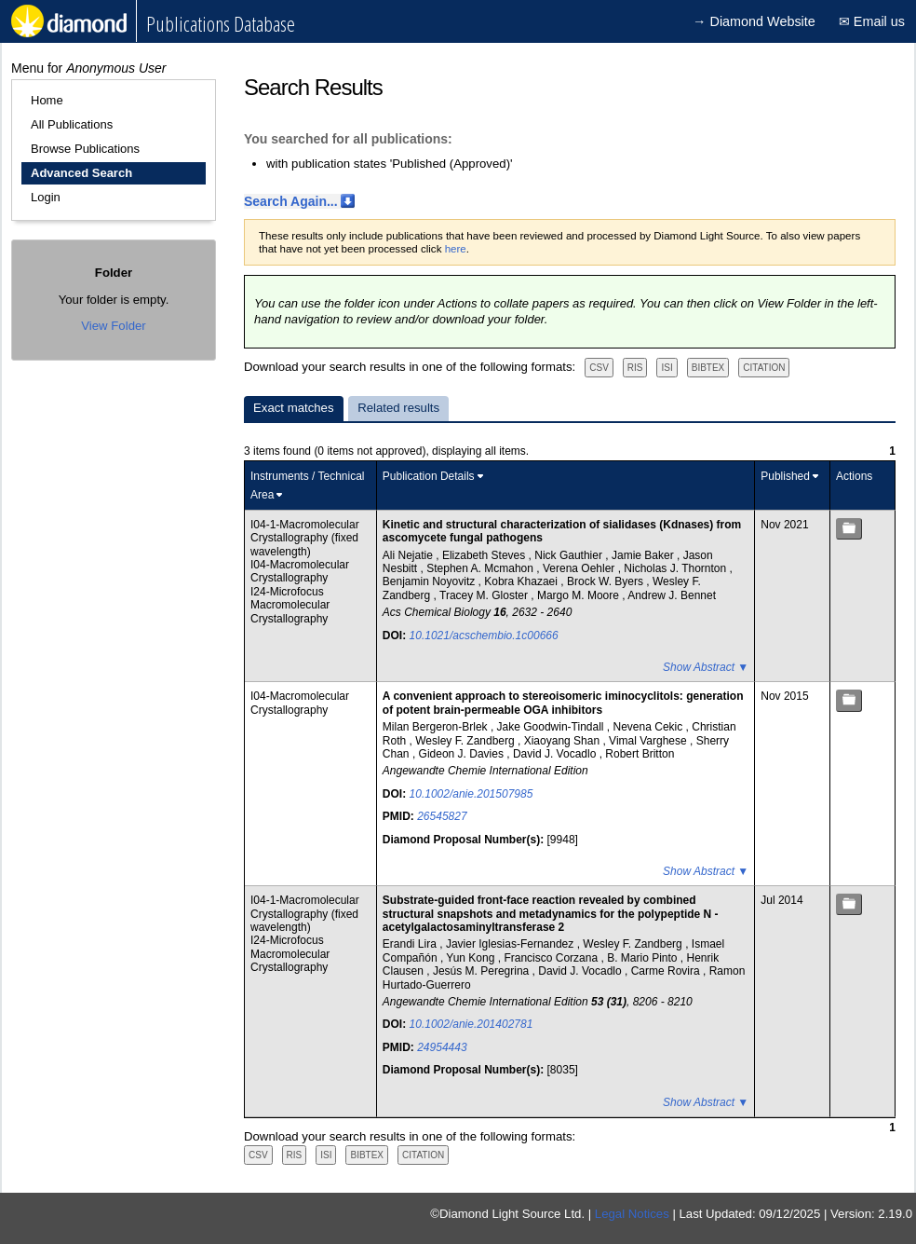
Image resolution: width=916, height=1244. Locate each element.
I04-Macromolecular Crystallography (299, 571)
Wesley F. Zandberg (466, 740)
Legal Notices (632, 1214)
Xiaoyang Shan (563, 740)
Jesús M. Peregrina (482, 970)
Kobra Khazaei (522, 581)
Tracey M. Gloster (485, 595)
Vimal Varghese (649, 740)
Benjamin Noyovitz (430, 581)
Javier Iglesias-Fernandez (511, 943)
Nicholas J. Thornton (676, 568)
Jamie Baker (644, 555)
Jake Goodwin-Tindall (552, 726)
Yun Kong (471, 957)
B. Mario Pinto (643, 957)
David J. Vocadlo (556, 753)
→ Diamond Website (754, 21)
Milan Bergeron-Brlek (437, 726)
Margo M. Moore (579, 595)
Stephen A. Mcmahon (481, 568)
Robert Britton (639, 753)
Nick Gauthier (569, 555)
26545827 (441, 816)
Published (785, 476)
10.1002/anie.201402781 (471, 1024)
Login (46, 197)
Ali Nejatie (409, 555)
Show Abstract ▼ (705, 667)
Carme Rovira (667, 970)
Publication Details (429, 476)
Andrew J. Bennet (671, 595)
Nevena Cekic (649, 726)
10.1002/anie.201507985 (471, 793)
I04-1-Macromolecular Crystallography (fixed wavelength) (304, 538)
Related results (398, 408)
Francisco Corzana (552, 957)
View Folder (113, 326)
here (455, 248)
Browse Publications (85, 149)
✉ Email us (872, 21)
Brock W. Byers (606, 581)
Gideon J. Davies (463, 753)
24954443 (441, 1047)
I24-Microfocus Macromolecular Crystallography (290, 605)
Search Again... (291, 201)
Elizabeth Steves (485, 555)
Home (47, 100)
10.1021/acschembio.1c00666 (484, 635)
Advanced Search (81, 173)
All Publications (72, 124)
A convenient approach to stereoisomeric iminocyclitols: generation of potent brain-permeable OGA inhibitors (563, 703)
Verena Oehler (580, 568)
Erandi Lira (411, 943)
